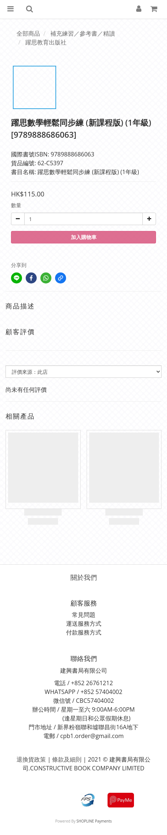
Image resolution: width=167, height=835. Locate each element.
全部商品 (28, 33)
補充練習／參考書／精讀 (82, 33)
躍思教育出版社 (45, 42)
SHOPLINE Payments (94, 821)
